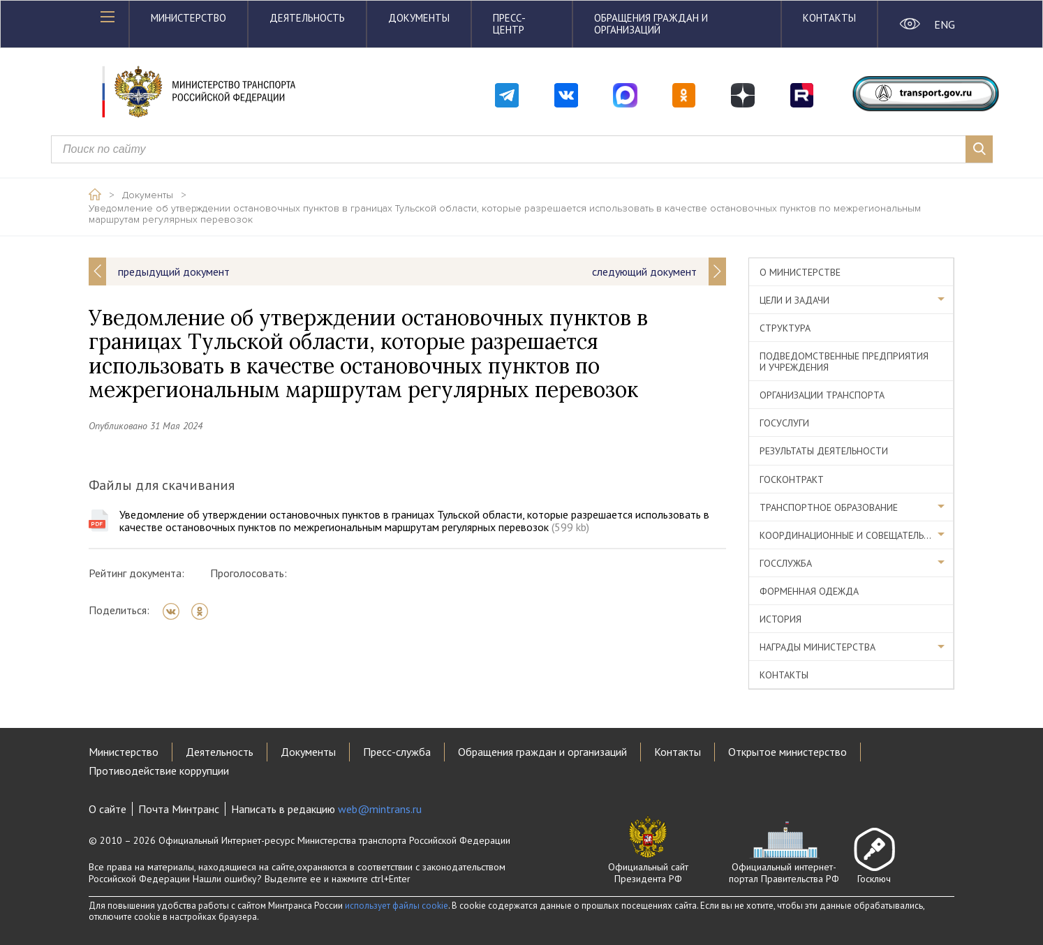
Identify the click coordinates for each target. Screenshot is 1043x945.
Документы (419, 17)
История (780, 619)
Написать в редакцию (326, 809)
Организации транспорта (822, 395)
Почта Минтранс (178, 809)
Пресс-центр (509, 23)
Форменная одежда (809, 591)
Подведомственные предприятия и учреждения (844, 361)
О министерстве (800, 272)
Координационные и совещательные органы (857, 535)
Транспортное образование (829, 507)
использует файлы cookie (396, 905)
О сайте (107, 809)
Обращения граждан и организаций (651, 23)
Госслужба (786, 563)
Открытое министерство (787, 752)
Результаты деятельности (824, 451)
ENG (944, 24)
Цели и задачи (794, 300)
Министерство (188, 17)
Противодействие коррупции (159, 770)
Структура (785, 328)
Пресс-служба (397, 752)
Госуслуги (784, 423)
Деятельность (307, 17)
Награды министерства (817, 647)
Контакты (829, 17)
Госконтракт (792, 479)
